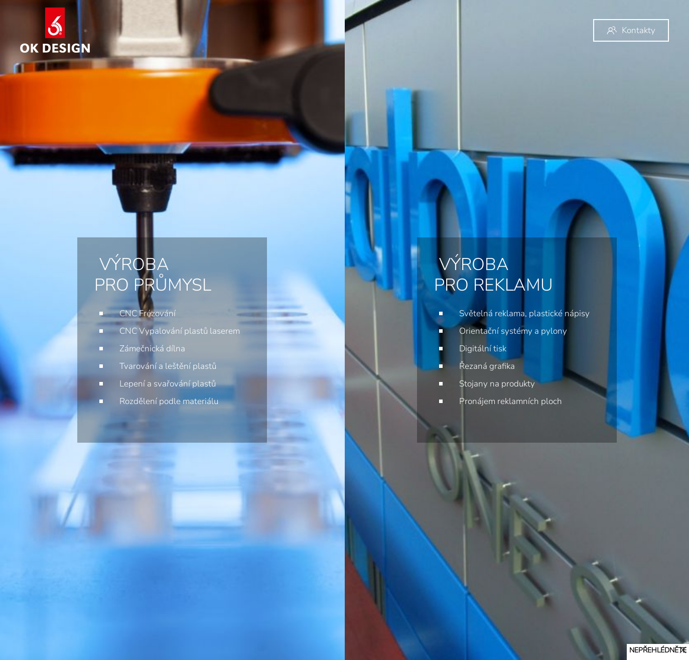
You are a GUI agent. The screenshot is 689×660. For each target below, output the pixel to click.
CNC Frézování (147, 313)
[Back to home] (55, 30)
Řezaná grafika (455, 366)
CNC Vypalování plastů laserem (179, 331)
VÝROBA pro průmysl (152, 275)
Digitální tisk (450, 348)
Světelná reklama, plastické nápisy (492, 313)
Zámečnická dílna (152, 348)
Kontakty (631, 30)
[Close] (682, 649)
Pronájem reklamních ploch (478, 401)
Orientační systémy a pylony (481, 331)
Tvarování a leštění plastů (167, 366)
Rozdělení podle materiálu (168, 401)
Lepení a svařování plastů (167, 383)
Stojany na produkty (465, 383)
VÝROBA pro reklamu (461, 275)
